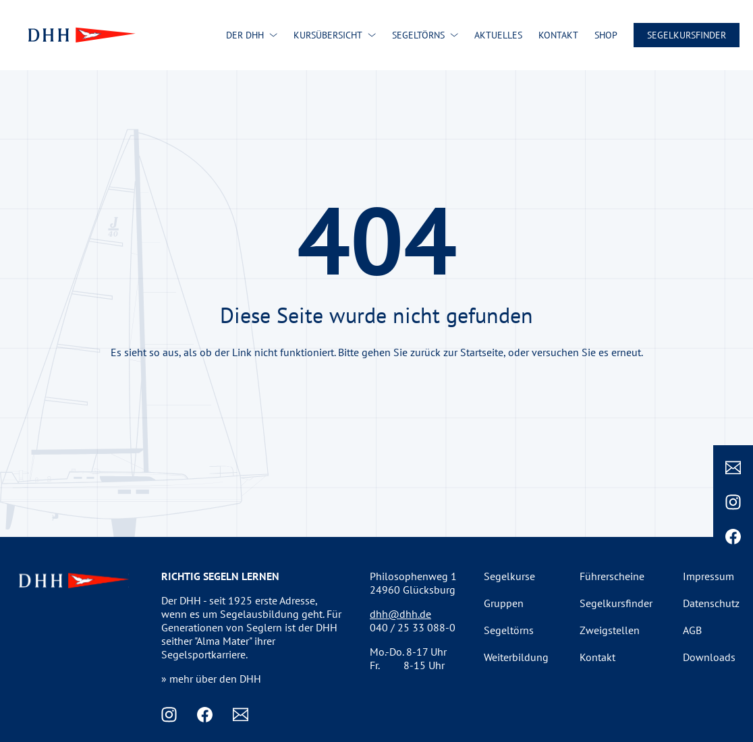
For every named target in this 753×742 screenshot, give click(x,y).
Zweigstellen (610, 630)
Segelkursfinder (686, 35)
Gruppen (504, 603)
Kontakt (597, 657)
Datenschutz (711, 603)
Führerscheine (612, 576)
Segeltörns (509, 630)
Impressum (708, 576)
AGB (692, 630)
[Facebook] (733, 536)
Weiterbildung (516, 657)
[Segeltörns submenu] (454, 35)
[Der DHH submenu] (273, 35)
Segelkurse (509, 576)
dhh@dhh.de (400, 614)
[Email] (733, 467)
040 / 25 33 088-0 (412, 627)
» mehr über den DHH (211, 678)
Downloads (709, 657)
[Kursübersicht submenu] (372, 35)
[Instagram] (733, 502)
